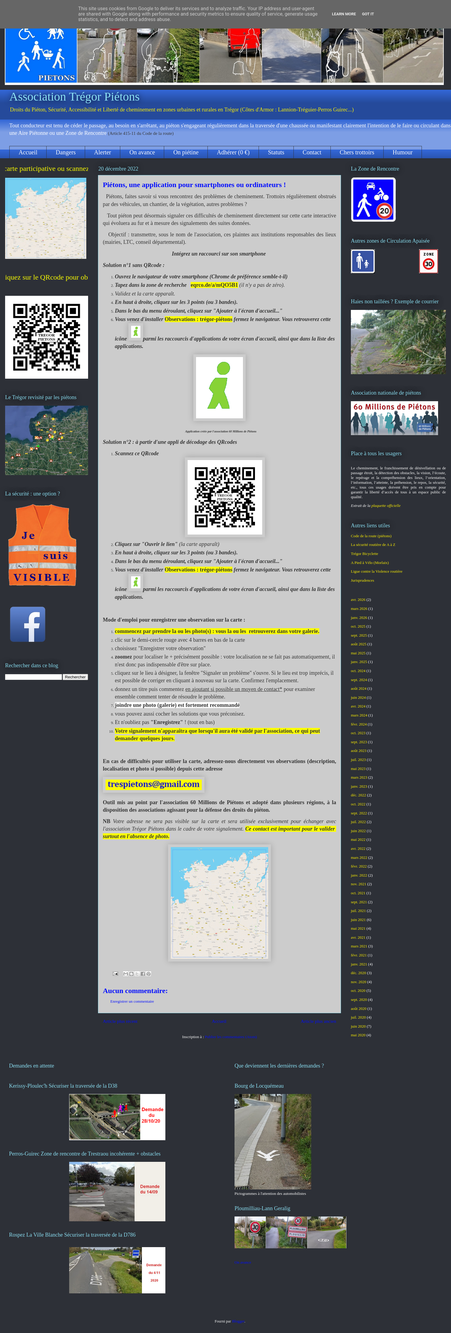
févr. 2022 (359, 866)
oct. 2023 (358, 733)
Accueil (28, 152)
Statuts (276, 152)
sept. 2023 (359, 742)
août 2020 (359, 1008)
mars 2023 (359, 777)
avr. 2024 (358, 706)
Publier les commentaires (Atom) (231, 1037)
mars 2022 (359, 857)
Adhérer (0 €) (233, 152)
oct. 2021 (358, 893)
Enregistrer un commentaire (132, 1001)
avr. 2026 (358, 599)
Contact (312, 152)
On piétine (185, 152)
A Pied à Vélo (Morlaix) (370, 562)
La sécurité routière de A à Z (373, 544)
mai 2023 (358, 768)
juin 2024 (358, 697)
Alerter (102, 152)
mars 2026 (359, 608)
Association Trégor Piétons (74, 96)
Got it (368, 14)
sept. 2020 (359, 999)
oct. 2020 (358, 990)
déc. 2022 (358, 795)
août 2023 (359, 750)
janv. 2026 (359, 617)
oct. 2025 (358, 626)
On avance (142, 152)
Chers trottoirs (357, 152)
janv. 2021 (359, 964)
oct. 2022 (358, 804)
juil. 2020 (358, 1017)
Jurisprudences (362, 580)
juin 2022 (358, 831)
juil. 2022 (358, 821)
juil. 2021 (358, 910)
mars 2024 (359, 715)
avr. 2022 (358, 848)
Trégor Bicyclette (364, 553)
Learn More (344, 14)
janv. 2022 (359, 875)
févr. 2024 (359, 724)
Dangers (66, 152)
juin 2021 (358, 919)
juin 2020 (358, 1026)
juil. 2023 (358, 759)
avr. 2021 (358, 937)
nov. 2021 (358, 884)
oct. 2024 (358, 670)
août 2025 (359, 644)
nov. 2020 (358, 982)
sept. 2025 (359, 635)
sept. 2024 (359, 679)
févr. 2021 (359, 955)
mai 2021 (358, 928)
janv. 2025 (359, 661)
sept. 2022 (359, 813)
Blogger (238, 1321)
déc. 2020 (358, 973)
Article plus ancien (318, 1021)
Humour (403, 152)
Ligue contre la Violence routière (377, 571)
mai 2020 (358, 1035)
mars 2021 (359, 946)
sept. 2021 (359, 902)
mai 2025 (358, 653)
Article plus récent (120, 1021)
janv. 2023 (359, 786)
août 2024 (359, 688)
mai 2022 (358, 839)
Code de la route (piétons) (371, 536)
